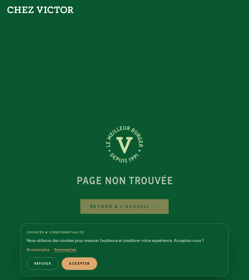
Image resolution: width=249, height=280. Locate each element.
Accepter (79, 266)
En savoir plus (38, 253)
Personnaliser (65, 253)
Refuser (42, 267)
